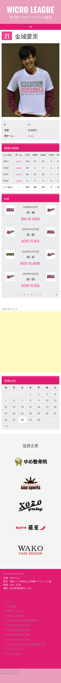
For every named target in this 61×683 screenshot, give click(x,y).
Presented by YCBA (10, 673)
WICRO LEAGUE (30, 9)
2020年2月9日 (30, 207)
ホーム (10, 601)
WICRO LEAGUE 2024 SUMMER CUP (26, 644)
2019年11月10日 (30, 229)
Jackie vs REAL (30, 241)
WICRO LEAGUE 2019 (18, 630)
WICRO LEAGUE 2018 (18, 634)
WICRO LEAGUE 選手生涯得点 (23, 620)
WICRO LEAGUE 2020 (18, 625)
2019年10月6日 (31, 273)
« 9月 (5, 426)
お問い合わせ (14, 653)
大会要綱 (11, 606)
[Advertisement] (30, 342)
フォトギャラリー (16, 649)
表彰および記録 (15, 615)
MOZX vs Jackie (30, 263)
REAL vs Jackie (30, 218)
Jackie (31, 135)
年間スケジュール (16, 611)
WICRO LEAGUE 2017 (18, 639)
